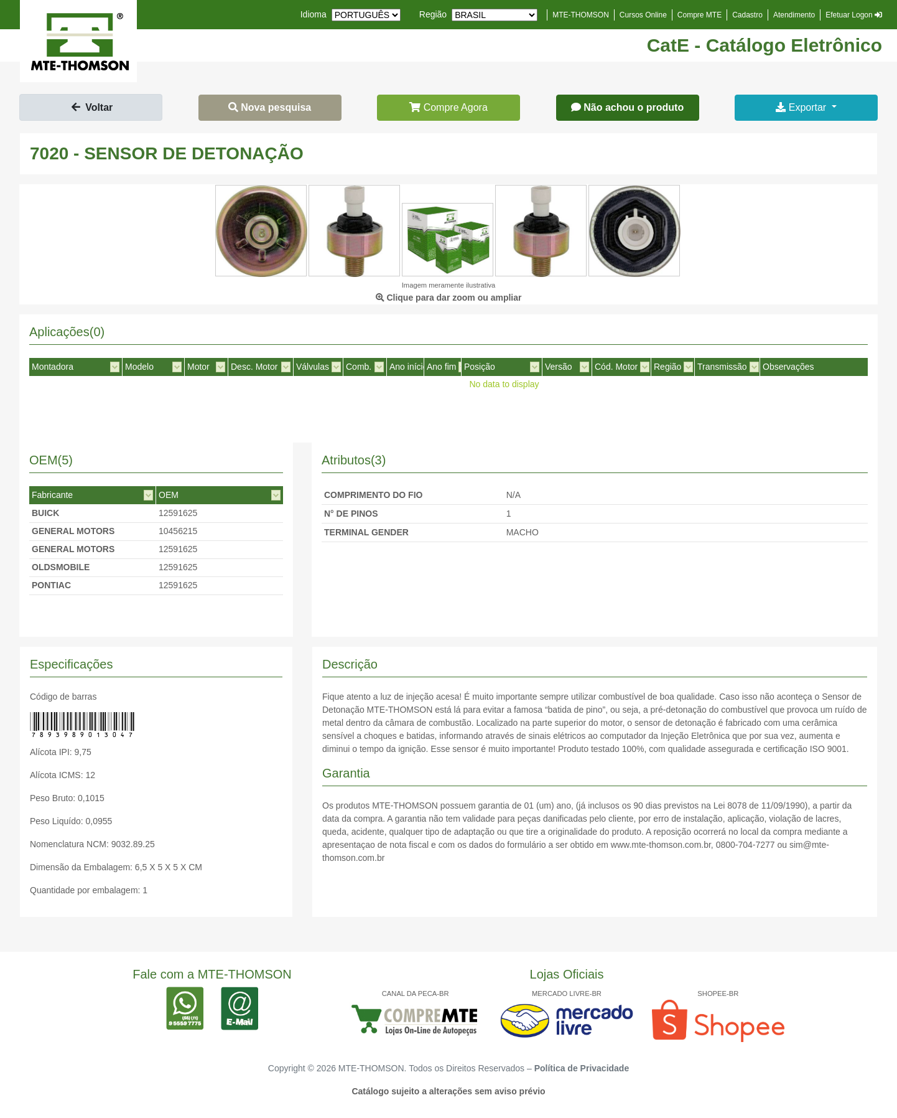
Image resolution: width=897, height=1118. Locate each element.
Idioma (313, 14)
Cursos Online (643, 15)
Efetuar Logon (853, 15)
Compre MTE (699, 15)
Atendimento (794, 15)
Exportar (802, 107)
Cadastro (747, 15)
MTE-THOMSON (580, 15)
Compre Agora (448, 107)
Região (433, 14)
